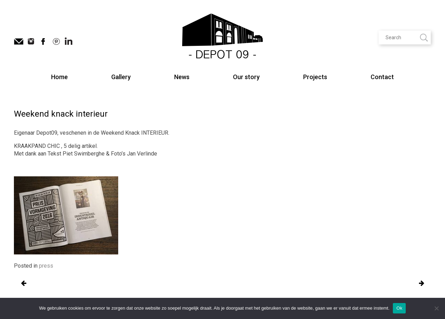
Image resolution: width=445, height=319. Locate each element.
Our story (246, 77)
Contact (382, 77)
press (46, 265)
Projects (315, 77)
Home (59, 77)
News (181, 77)
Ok (399, 308)
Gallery (121, 77)
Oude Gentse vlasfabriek (23, 284)
